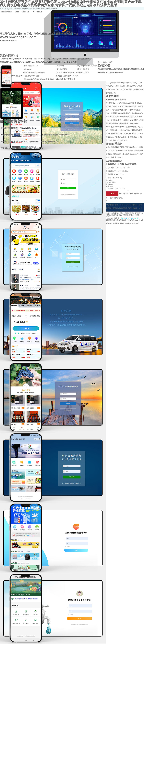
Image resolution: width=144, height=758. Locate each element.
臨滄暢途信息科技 (50, 8)
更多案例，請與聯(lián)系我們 (67, 76)
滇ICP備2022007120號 (130, 219)
